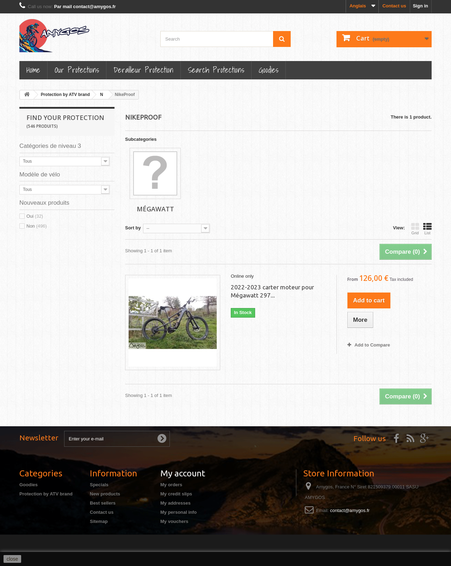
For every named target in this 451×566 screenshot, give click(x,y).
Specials (99, 484)
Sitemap (99, 521)
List (427, 228)
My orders (171, 484)
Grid (415, 228)
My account (182, 473)
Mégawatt (155, 209)
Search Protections (216, 70)
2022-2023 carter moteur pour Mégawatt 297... (272, 291)
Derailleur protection (143, 70)
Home (33, 70)
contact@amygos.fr (350, 510)
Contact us (394, 5)
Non (36, 226)
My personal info (178, 512)
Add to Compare (372, 345)
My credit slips (176, 493)
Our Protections (77, 70)
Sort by (133, 227)
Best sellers (103, 503)
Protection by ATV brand (46, 493)
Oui (34, 216)
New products (105, 493)
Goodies (268, 70)
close (12, 559)
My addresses (175, 503)
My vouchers (174, 521)
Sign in (420, 5)
